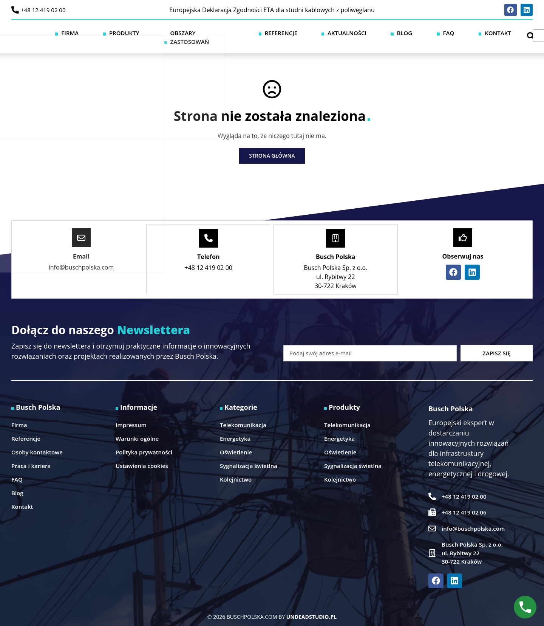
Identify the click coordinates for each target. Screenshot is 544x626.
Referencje (344, 31)
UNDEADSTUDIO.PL (311, 607)
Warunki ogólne (137, 428)
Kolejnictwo (236, 469)
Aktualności (391, 31)
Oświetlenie (236, 442)
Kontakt (484, 31)
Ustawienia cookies (142, 456)
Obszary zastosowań (284, 31)
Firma (189, 31)
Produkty (225, 31)
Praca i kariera (31, 456)
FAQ (455, 31)
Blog (430, 31)
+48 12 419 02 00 (43, 10)
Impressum (131, 415)
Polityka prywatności (144, 442)
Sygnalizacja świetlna (248, 456)
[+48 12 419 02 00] (15, 10)
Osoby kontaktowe (37, 442)
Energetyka (235, 428)
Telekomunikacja (243, 415)
